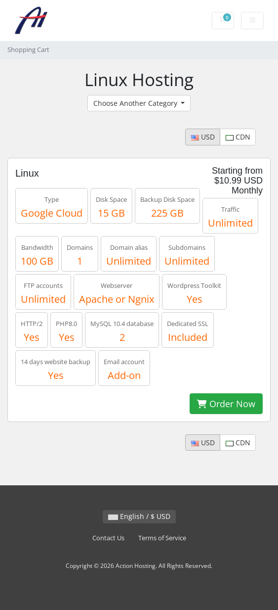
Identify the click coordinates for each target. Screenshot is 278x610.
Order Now (226, 404)
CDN (238, 136)
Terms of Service (162, 538)
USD (203, 136)
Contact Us (108, 538)
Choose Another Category (136, 103)
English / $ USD (139, 516)
